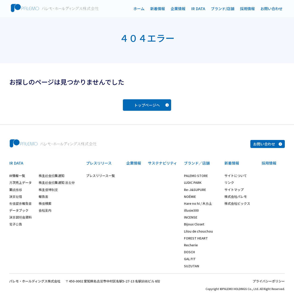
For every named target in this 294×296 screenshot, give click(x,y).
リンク (229, 182)
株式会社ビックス (237, 203)
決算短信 (15, 196)
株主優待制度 (48, 189)
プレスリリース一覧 (100, 175)
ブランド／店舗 (197, 163)
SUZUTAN (191, 266)
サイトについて (235, 175)
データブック (18, 210)
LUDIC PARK (192, 182)
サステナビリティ (162, 163)
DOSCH (189, 252)
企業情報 (178, 8)
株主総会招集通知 (51, 175)
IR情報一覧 (17, 175)
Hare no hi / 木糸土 (198, 203)
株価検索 (45, 203)
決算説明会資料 (20, 217)
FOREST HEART (196, 238)
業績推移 (15, 189)
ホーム (138, 8)
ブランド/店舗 (222, 8)
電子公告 (15, 224)
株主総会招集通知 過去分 (57, 182)
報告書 (43, 196)
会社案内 (45, 210)
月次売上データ (20, 182)
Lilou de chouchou (198, 231)
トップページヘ (151, 105)
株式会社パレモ (235, 196)
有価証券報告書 (20, 203)
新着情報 (157, 8)
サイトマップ (234, 189)
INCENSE (190, 217)
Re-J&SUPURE (195, 189)
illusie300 (191, 210)
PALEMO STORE (196, 175)
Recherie (191, 245)
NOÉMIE (190, 196)
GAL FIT (190, 258)
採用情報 (247, 8)
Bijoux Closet (194, 224)
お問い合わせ (271, 8)
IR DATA (198, 8)
